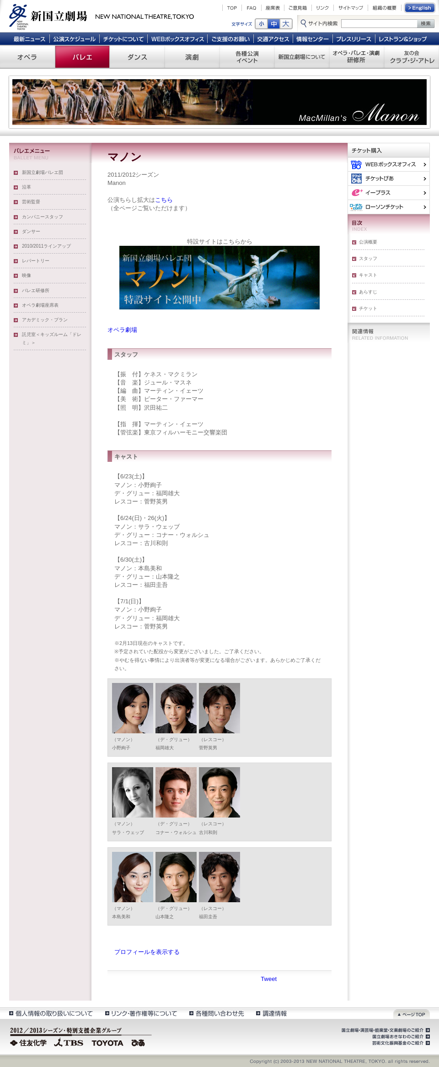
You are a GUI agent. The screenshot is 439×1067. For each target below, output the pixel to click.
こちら (164, 199)
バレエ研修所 (35, 290)
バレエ (82, 57)
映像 (26, 275)
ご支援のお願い (231, 38)
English (420, 7)
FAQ (251, 7)
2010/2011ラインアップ (46, 246)
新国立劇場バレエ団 (42, 172)
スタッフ (368, 258)
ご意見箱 (297, 7)
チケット (368, 308)
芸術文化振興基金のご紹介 (400, 1043)
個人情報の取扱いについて (50, 1013)
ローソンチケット (389, 207)
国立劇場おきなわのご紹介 (400, 1037)
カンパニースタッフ (42, 216)
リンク (322, 7)
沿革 (26, 187)
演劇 (192, 57)
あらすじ (368, 291)
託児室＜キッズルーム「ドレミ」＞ (51, 338)
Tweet (269, 978)
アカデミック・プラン (45, 319)
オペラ (27, 57)
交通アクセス (273, 38)
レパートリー (35, 260)
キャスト (368, 274)
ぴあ (389, 178)
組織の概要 (384, 7)
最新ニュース (29, 38)
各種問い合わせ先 (216, 1013)
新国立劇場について (301, 57)
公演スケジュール (74, 38)
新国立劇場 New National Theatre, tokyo (101, 16)
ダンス (137, 57)
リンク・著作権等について (140, 1013)
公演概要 (368, 241)
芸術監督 (31, 201)
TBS (68, 1042)
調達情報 (271, 1013)
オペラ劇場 (122, 329)
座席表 (273, 7)
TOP (232, 7)
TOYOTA (107, 1042)
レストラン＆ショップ (403, 38)
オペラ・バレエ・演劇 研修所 (356, 57)
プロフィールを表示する (147, 951)
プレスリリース (354, 38)
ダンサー (31, 231)
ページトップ (411, 1013)
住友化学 (29, 1042)
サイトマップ (351, 7)
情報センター (313, 38)
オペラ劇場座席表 (40, 305)
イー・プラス (389, 192)
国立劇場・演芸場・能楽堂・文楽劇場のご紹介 (385, 1030)
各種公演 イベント (247, 57)
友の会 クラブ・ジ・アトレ (411, 57)
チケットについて (123, 38)
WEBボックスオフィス (178, 38)
